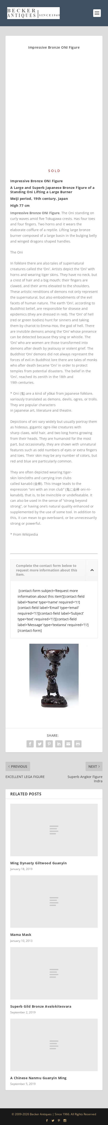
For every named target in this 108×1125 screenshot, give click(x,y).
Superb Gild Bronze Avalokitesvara (40, 1006)
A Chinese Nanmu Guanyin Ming (38, 1078)
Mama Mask (21, 934)
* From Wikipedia (24, 534)
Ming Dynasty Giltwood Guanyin (38, 863)
